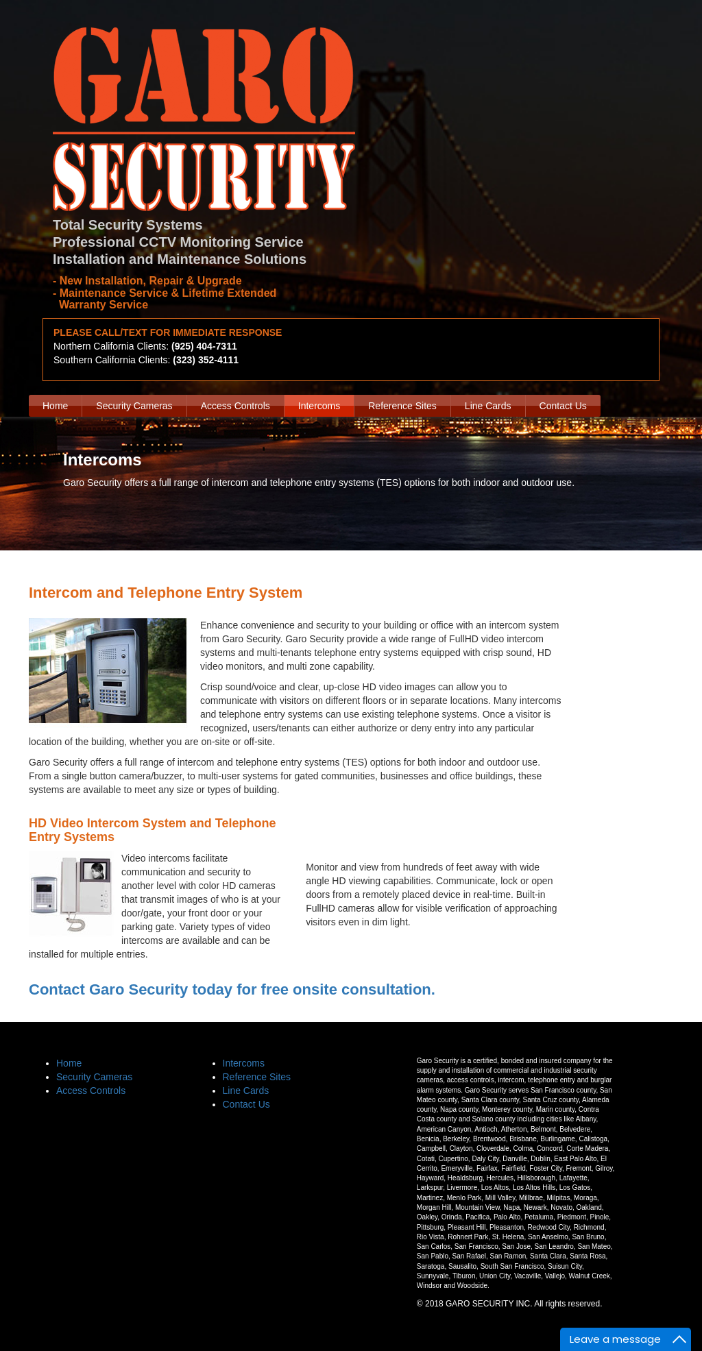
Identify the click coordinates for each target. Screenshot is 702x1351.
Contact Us (563, 405)
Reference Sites (402, 405)
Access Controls (235, 405)
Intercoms (319, 405)
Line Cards (488, 405)
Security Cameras (134, 405)
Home (55, 405)
